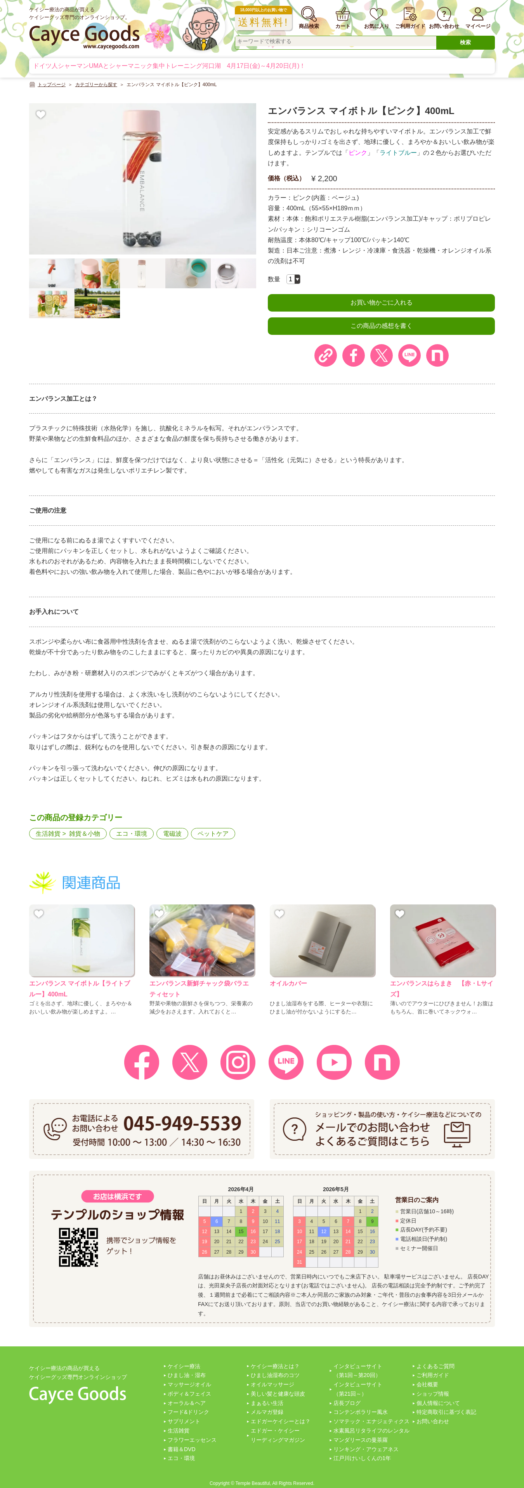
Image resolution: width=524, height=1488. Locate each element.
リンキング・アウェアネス (366, 1449)
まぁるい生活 (267, 1403)
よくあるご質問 (435, 1366)
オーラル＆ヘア (187, 1403)
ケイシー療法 (184, 1366)
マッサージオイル (189, 1384)
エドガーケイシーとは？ (281, 1421)
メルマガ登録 (267, 1412)
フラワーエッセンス (192, 1440)
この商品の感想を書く (381, 325)
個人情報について (438, 1403)
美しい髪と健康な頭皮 (278, 1394)
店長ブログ (347, 1403)
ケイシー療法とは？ (275, 1366)
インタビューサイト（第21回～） (357, 1389)
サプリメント (184, 1421)
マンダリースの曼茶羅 (360, 1440)
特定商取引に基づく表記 (446, 1412)
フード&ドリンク (188, 1412)
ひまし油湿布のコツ (275, 1375)
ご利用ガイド (432, 1375)
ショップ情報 (432, 1394)
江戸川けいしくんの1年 (362, 1458)
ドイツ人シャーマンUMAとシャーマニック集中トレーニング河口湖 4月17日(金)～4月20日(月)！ (169, 65)
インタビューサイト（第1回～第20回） (357, 1371)
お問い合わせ (432, 1421)
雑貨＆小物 (84, 833)
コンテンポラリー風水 (360, 1412)
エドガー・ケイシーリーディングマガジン (278, 1435)
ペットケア (213, 833)
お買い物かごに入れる (381, 302)
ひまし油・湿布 (187, 1375)
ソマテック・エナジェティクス (371, 1421)
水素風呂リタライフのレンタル (371, 1430)
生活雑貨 (48, 833)
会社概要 (427, 1384)
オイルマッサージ (272, 1384)
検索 (465, 42)
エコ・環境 (131, 833)
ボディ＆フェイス (189, 1394)
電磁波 (172, 833)
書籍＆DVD (182, 1449)
